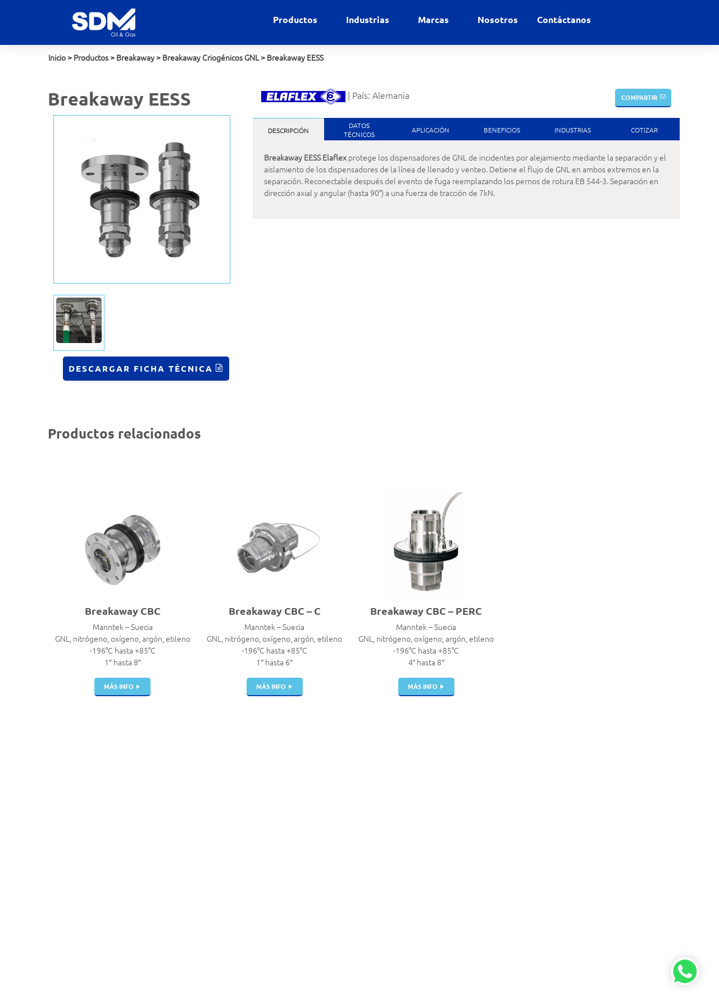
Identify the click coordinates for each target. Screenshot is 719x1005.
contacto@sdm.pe (79, 797)
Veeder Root (443, 906)
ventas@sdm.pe (75, 786)
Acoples (221, 777)
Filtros (218, 918)
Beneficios (502, 129)
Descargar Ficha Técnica (141, 368)
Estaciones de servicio (352, 812)
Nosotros (497, 19)
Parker (432, 847)
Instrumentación (236, 954)
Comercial (332, 800)
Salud (324, 942)
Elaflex (433, 812)
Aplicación (430, 129)
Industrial (331, 895)
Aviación (329, 788)
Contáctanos (564, 19)
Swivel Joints (230, 906)
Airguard (436, 777)
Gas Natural (334, 824)
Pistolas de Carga (237, 824)
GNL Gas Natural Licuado (357, 883)
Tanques (223, 847)
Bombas (222, 895)
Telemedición (231, 965)
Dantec (433, 800)
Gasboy (434, 883)
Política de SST (72, 877)
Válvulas (222, 800)
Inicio (57, 57)
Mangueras (227, 871)
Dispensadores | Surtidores (235, 936)
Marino (327, 906)
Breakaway (135, 57)
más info (119, 686)
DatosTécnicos (359, 130)
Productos (296, 19)
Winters (434, 895)
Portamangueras (236, 883)
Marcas (434, 19)
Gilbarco (435, 871)
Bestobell (438, 788)
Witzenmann (443, 859)
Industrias (369, 19)
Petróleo (330, 918)
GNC (322, 859)
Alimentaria (334, 777)
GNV (322, 871)
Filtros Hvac (228, 788)
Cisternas (224, 836)
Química (329, 930)
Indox (430, 824)
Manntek (436, 836)
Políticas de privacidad (85, 865)
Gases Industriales (345, 836)
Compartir (639, 97)
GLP (321, 847)
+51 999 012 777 (77, 821)
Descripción (288, 130)
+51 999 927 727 (77, 809)
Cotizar (644, 129)
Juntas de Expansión (243, 859)
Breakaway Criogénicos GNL (210, 57)
